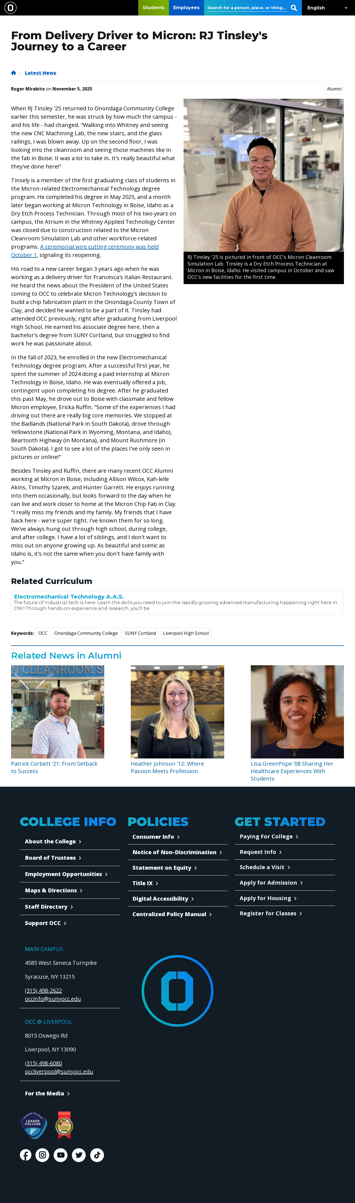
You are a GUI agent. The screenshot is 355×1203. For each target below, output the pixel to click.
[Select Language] (326, 8)
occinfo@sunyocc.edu (53, 998)
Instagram (42, 1155)
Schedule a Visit (262, 867)
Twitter (79, 1155)
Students (154, 7)
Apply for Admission (268, 882)
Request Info (258, 852)
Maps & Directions (51, 890)
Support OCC (43, 923)
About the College (50, 841)
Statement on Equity (161, 867)
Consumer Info (153, 836)
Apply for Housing (265, 898)
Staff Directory (46, 906)
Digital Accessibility (160, 898)
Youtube (60, 1155)
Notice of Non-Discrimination (174, 852)
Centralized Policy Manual (169, 914)
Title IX (142, 883)
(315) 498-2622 (43, 990)
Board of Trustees (50, 857)
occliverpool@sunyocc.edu (59, 1071)
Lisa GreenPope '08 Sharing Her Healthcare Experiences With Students (292, 771)
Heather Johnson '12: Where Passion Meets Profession (167, 767)
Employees (186, 7)
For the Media (44, 1093)
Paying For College (266, 836)
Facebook (25, 1155)
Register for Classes (268, 913)
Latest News (40, 73)
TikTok (97, 1155)
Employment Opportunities (63, 874)
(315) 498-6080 (43, 1063)
